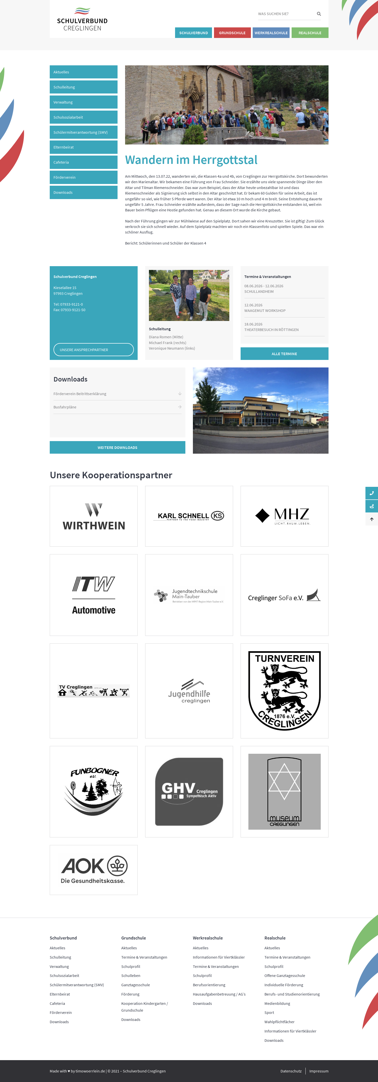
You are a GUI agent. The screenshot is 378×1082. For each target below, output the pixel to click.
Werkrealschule (271, 32)
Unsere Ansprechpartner (84, 349)
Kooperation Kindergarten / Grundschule (144, 1007)
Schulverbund (193, 32)
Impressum (319, 1070)
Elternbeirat (63, 147)
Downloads (63, 192)
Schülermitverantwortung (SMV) (80, 132)
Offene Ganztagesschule (284, 975)
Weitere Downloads (117, 447)
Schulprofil (130, 966)
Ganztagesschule (135, 984)
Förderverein (64, 177)
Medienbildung (277, 1003)
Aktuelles (61, 71)
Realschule (310, 32)
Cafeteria (61, 162)
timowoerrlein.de (90, 1070)
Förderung (130, 994)
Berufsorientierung (209, 984)
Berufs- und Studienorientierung (292, 994)
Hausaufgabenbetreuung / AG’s (219, 994)
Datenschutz (291, 1070)
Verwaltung (63, 102)
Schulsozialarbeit (68, 117)
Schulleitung (64, 86)
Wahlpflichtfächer (279, 1021)
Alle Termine (284, 353)
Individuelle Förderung (283, 984)
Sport (269, 1012)
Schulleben (130, 975)
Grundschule (232, 32)
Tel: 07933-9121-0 (68, 304)
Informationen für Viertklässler (219, 957)
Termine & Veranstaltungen (144, 957)
